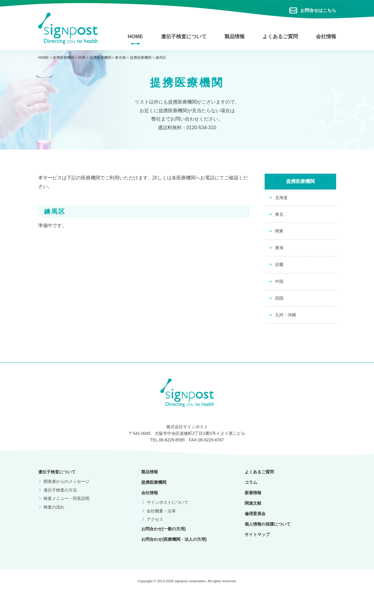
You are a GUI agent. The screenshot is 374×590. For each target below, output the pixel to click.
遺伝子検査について (184, 36)
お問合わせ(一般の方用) (163, 528)
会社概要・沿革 (161, 511)
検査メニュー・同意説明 (66, 498)
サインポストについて (167, 502)
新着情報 (253, 492)
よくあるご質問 (280, 36)
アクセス (155, 519)
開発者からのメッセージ (66, 481)
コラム (251, 482)
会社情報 (326, 36)
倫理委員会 (255, 513)
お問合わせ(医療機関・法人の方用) (174, 539)
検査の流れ (54, 507)
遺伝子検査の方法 (60, 490)
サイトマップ (257, 534)
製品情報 (234, 36)
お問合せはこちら (318, 10)
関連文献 (253, 503)
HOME (135, 36)
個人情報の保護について (268, 524)
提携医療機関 (153, 482)
